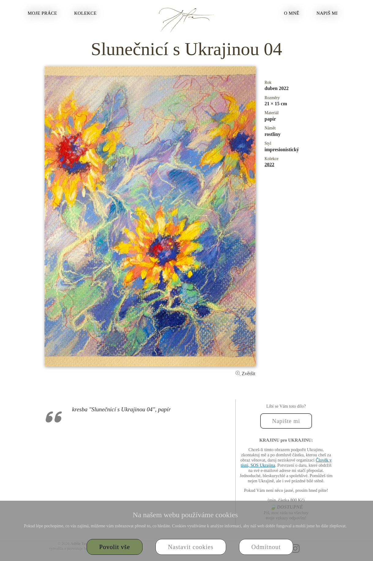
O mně (291, 13)
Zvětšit (245, 373)
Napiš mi (327, 13)
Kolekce (85, 13)
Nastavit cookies (191, 547)
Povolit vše (114, 547)
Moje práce (42, 13)
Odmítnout (266, 547)
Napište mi (286, 421)
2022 (269, 164)
